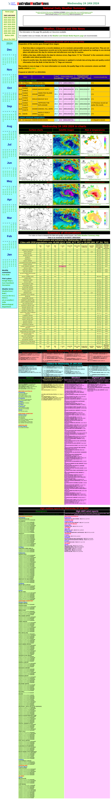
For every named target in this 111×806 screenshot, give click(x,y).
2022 (9, 20)
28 (13, 62)
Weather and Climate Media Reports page (68, 36)
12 (9, 59)
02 (3, 58)
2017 (5, 24)
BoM (3, 293)
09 (3, 59)
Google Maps (7, 281)
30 (3, 64)
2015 (13, 24)
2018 (13, 22)
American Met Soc (8, 296)
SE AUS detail (98, 155)
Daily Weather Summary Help (88, 235)
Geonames (6, 285)
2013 (9, 27)
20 (11, 61)
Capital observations (64, 13)
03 (5, 58)
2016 (9, 24)
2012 (13, 27)
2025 (9, 18)
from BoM (5, 275)
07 (13, 58)
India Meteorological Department (7, 304)
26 (9, 62)
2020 (5, 22)
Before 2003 (9, 35)
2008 (5, 31)
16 (3, 61)
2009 (13, 29)
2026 (5, 18)
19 (9, 61)
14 (13, 59)
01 (15, 56)
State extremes (41, 13)
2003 (13, 33)
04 (7, 58)
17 (5, 61)
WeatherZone (7, 291)
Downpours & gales (88, 12)
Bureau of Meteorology (63, 14)
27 (11, 62)
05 (9, 58)
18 (7, 61)
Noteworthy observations (52, 13)
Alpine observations (86, 13)
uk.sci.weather (7, 300)
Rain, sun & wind (78, 12)
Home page (9, 12)
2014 (5, 27)
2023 (5, 20)
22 (15, 61)
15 (15, 59)
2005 (5, 33)
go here (33, 68)
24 (5, 62)
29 (15, 62)
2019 (9, 22)
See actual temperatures (95, 179)
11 (7, 59)
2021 (13, 20)
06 (11, 58)
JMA (82, 14)
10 (5, 59)
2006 (13, 31)
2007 (9, 31)
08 (15, 58)
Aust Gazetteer (7, 283)
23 (3, 62)
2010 (9, 29)
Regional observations (75, 13)
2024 (13, 18)
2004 (10, 33)
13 (11, 59)
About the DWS (9, 39)
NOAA (4, 298)
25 (7, 62)
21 (13, 61)
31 (5, 64)
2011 (5, 29)
